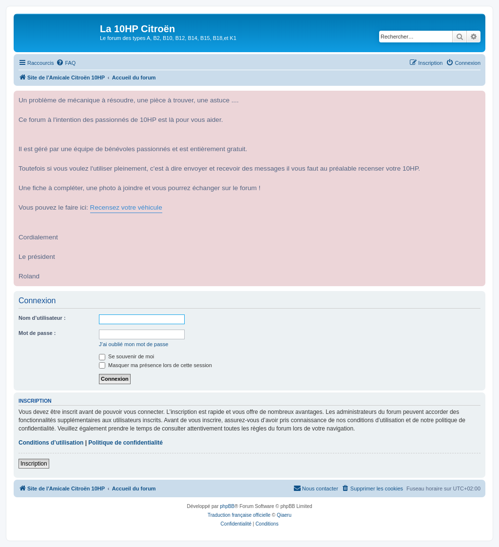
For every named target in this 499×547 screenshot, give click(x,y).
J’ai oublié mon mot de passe (133, 344)
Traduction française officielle (239, 515)
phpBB (227, 506)
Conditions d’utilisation (51, 442)
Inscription (33, 463)
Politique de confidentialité (125, 442)
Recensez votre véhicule (126, 207)
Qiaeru (284, 515)
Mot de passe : (37, 333)
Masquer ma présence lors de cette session (155, 365)
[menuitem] (66, 63)
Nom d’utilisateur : (42, 318)
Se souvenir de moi (126, 356)
